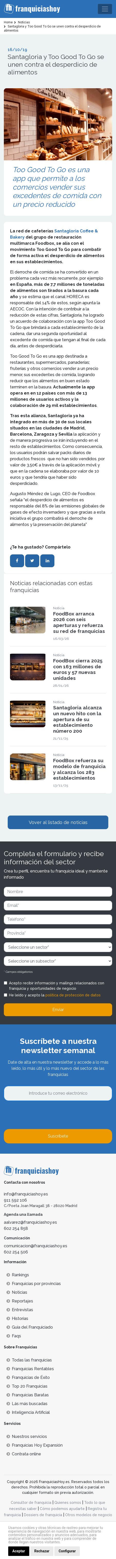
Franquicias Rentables (30, 1368)
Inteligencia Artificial (28, 1412)
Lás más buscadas (26, 1403)
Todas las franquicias (29, 1360)
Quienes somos (67, 1503)
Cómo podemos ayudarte (62, 1509)
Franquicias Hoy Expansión (34, 1445)
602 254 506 (16, 1252)
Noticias (16, 1292)
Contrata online (23, 1454)
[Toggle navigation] (105, 9)
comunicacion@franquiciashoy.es (35, 1245)
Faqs (13, 1336)
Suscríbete (58, 1136)
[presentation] (43, 1115)
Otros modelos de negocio (88, 1515)
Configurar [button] (67, 1551)
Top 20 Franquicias (26, 1386)
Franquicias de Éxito (28, 1377)
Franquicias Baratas (27, 1395)
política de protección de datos (73, 995)
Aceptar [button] (18, 1551)
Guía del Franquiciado (29, 1327)
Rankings (17, 1274)
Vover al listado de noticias (58, 822)
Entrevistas (19, 1309)
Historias (17, 1318)
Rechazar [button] (42, 1551)
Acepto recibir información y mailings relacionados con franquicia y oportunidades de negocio (56, 986)
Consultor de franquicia (31, 1503)
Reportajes (19, 1301)
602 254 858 (16, 1228)
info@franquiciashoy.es (26, 1194)
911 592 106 (15, 1200)
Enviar (58, 1009)
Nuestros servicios (26, 1436)
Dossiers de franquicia (43, 1515)
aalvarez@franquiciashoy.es (30, 1222)
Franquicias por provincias (33, 1283)
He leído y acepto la (55, 995)
